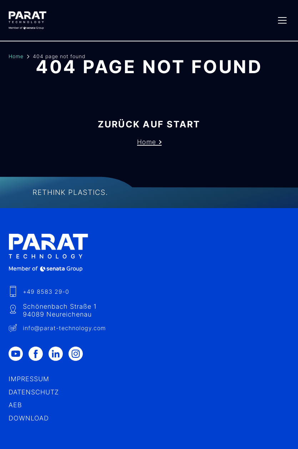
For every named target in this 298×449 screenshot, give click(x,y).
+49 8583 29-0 (46, 291)
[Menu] (282, 20)
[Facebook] (39, 354)
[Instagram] (79, 354)
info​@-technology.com (64, 328)
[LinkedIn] (59, 354)
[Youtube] (19, 354)
